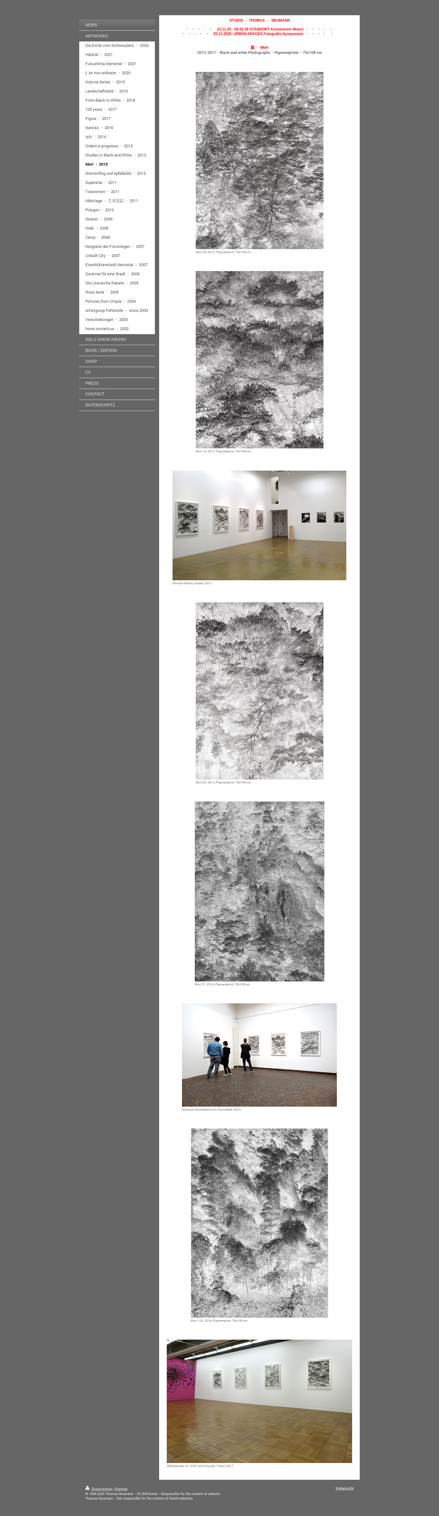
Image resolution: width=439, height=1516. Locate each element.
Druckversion (99, 1488)
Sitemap (121, 1488)
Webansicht (345, 1488)
